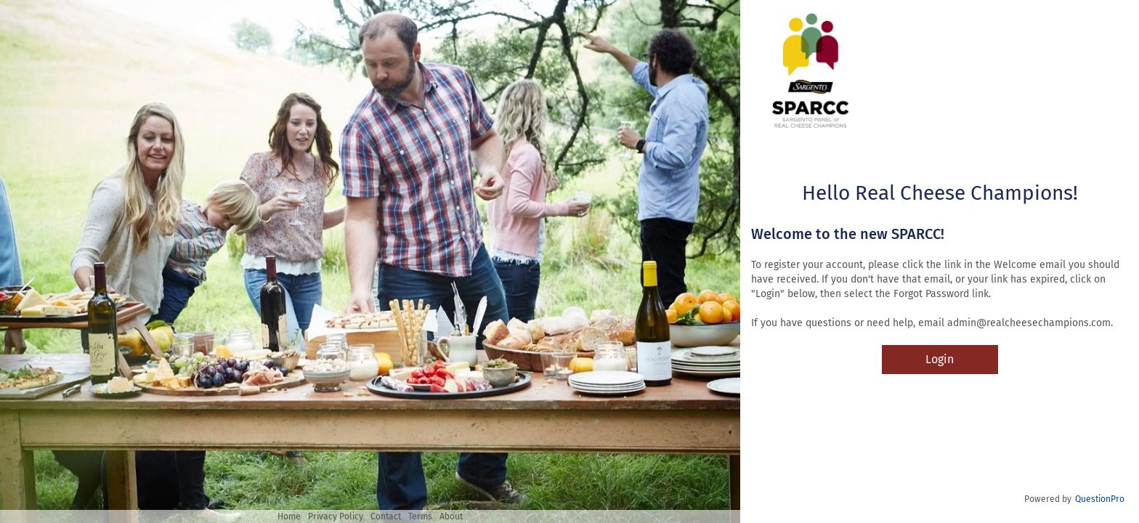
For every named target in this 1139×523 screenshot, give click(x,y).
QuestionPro (1099, 499)
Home (289, 516)
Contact (385, 516)
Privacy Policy (335, 516)
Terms (420, 516)
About (451, 516)
